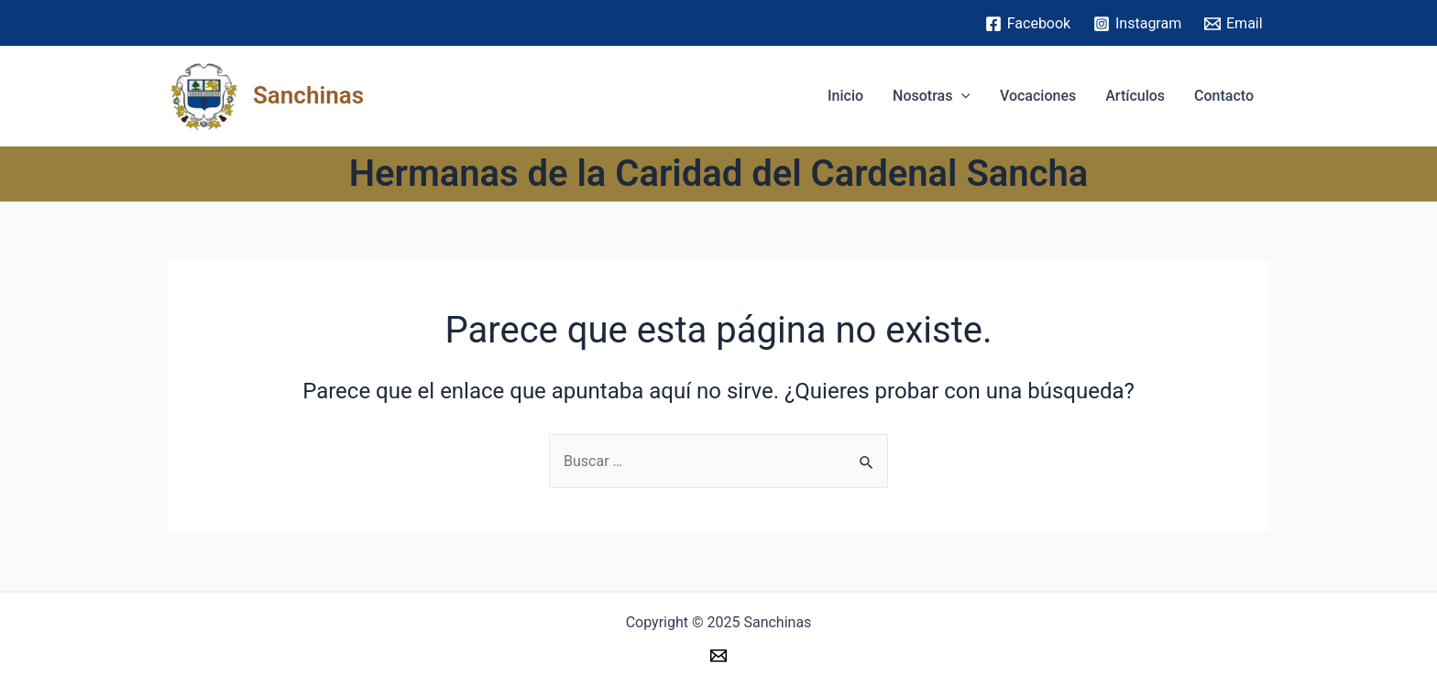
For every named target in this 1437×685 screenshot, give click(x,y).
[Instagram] (1138, 24)
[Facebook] (1027, 24)
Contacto (1224, 95)
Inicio (845, 95)
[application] (961, 96)
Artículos (1135, 95)
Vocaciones (1038, 95)
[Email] (1233, 24)
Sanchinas (308, 95)
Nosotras (932, 96)
